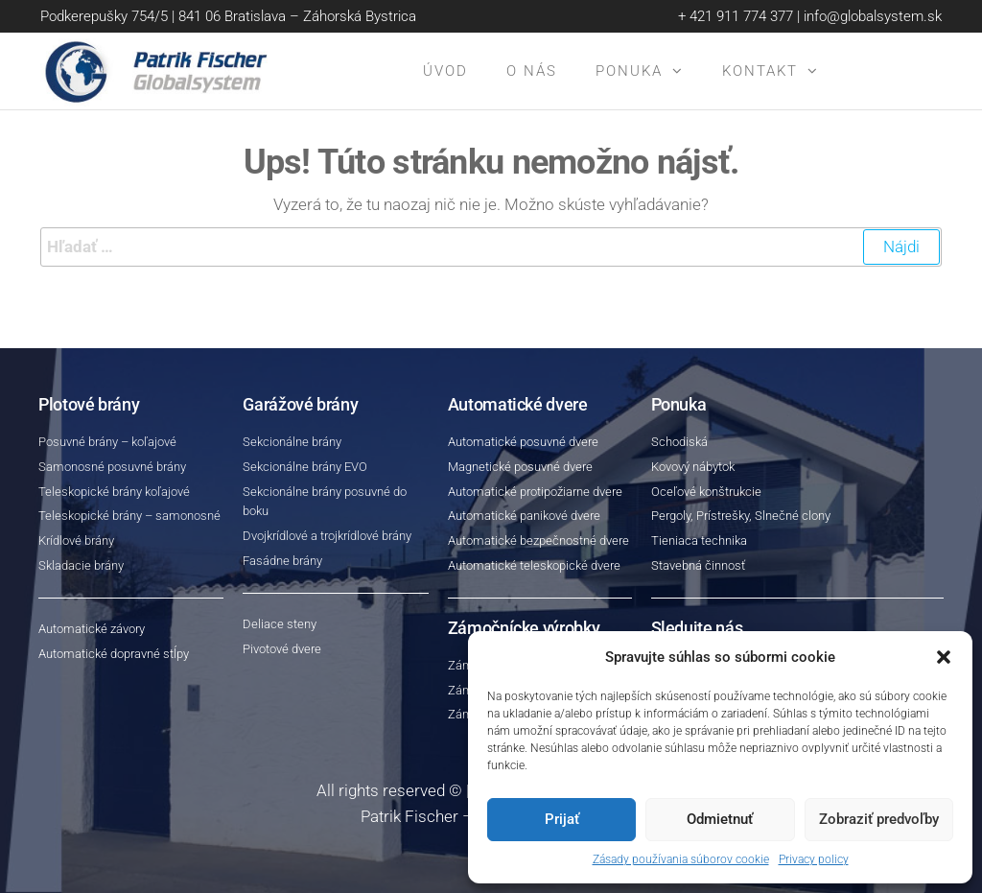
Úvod (445, 71)
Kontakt (760, 71)
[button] (943, 657)
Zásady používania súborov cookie (681, 859)
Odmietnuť (720, 819)
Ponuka (629, 71)
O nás (531, 71)
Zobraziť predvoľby (879, 819)
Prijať (562, 819)
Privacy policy (814, 859)
